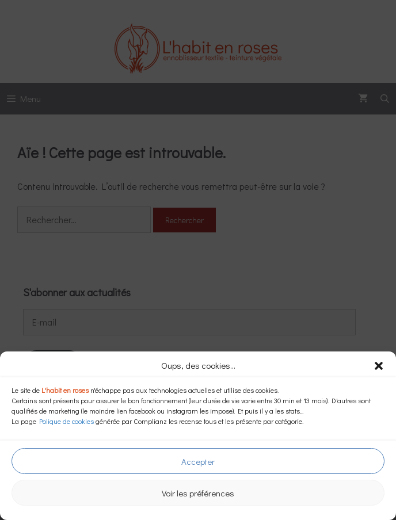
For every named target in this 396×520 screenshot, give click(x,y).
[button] (378, 366)
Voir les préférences (198, 493)
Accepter (198, 461)
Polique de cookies (66, 421)
